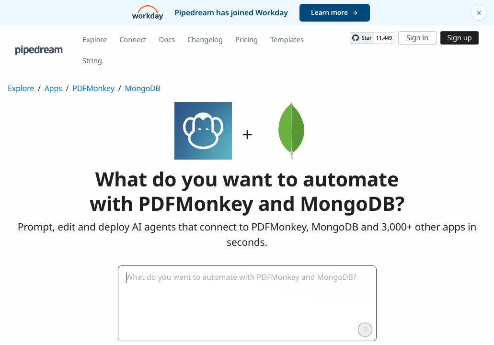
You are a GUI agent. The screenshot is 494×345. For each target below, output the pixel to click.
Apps (53, 88)
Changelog (205, 40)
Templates (287, 40)
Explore (94, 40)
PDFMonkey (93, 88)
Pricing (246, 40)
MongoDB (143, 88)
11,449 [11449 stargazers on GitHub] (384, 38)
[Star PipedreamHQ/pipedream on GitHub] (362, 38)
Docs (167, 40)
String (92, 61)
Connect (132, 40)
